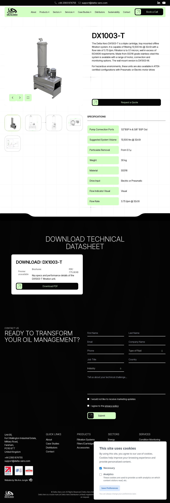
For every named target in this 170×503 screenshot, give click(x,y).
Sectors (56, 12)
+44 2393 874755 (65, 2)
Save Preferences (109, 488)
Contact (126, 12)
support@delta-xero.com (92, 2)
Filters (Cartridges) (86, 443)
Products (44, 12)
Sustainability (114, 12)
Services (69, 12)
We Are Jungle (23, 480)
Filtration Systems (86, 439)
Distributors (100, 12)
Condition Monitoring (149, 439)
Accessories (83, 447)
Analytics (108, 474)
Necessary (109, 468)
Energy (111, 439)
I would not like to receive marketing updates (111, 399)
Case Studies (84, 12)
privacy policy (112, 406)
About (33, 12)
